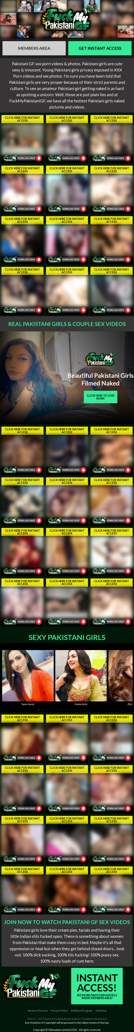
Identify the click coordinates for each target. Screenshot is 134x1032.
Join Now (101, 1010)
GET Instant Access (100, 48)
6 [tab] (61, 709)
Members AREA (34, 48)
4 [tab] (52, 709)
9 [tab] (75, 709)
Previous (13, 675)
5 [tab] (57, 709)
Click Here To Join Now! (100, 397)
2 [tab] (43, 709)
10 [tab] (80, 709)
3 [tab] (47, 709)
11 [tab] (84, 709)
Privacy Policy (59, 1010)
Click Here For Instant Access (22, 119)
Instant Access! (97, 986)
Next (120, 675)
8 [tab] (70, 709)
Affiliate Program (81, 1010)
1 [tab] (38, 709)
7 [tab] (66, 709)
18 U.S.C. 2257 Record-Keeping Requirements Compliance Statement (67, 1018)
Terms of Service (37, 1010)
